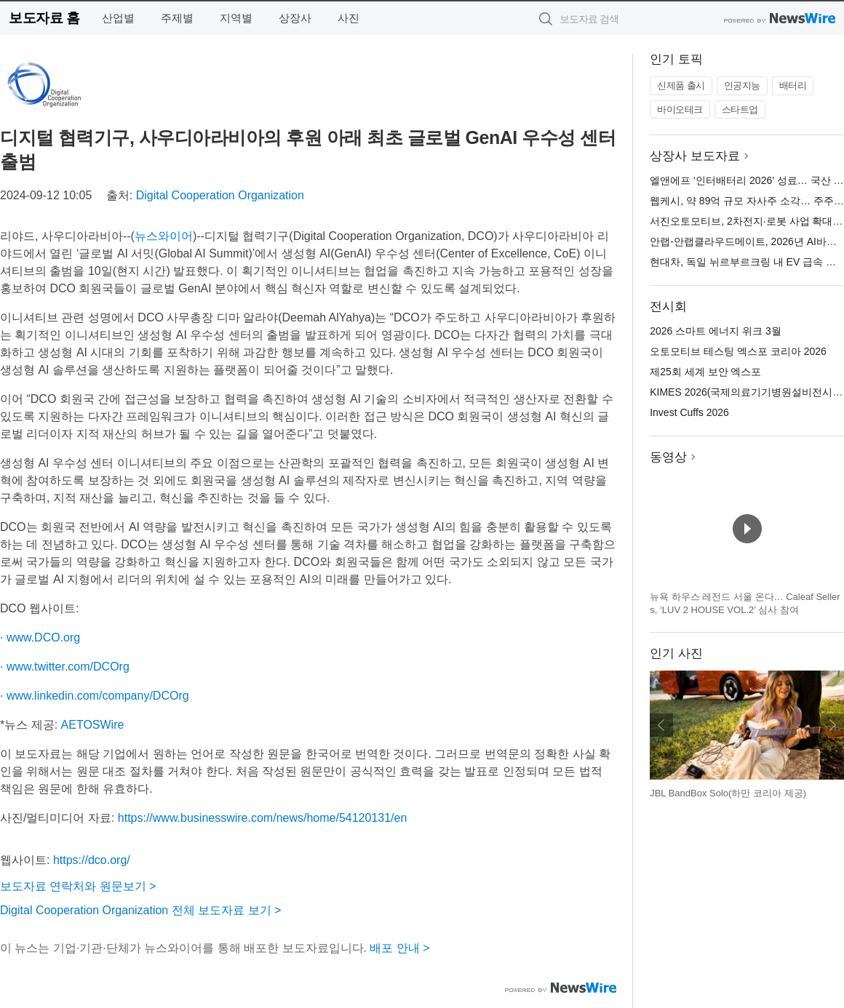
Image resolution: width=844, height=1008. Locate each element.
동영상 (668, 457)
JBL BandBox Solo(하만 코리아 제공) (728, 793)
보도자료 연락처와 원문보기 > (78, 886)
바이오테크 (680, 109)
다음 (832, 725)
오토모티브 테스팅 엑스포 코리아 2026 (738, 351)
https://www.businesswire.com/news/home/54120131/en (262, 818)
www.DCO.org (43, 637)
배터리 (793, 85)
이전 (661, 725)
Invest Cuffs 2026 (689, 412)
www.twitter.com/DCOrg (68, 666)
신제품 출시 (681, 85)
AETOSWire (92, 725)
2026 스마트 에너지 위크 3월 (715, 331)
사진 (348, 18)
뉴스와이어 (164, 236)
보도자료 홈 (44, 17)
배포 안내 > (399, 948)
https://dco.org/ (91, 860)
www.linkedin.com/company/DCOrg (98, 695)
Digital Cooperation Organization (220, 195)
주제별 (177, 18)
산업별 (118, 18)
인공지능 (742, 85)
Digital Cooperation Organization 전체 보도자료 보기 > (140, 910)
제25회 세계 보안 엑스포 (705, 371)
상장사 (295, 18)
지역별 (236, 18)
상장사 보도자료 (695, 156)
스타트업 (740, 109)
